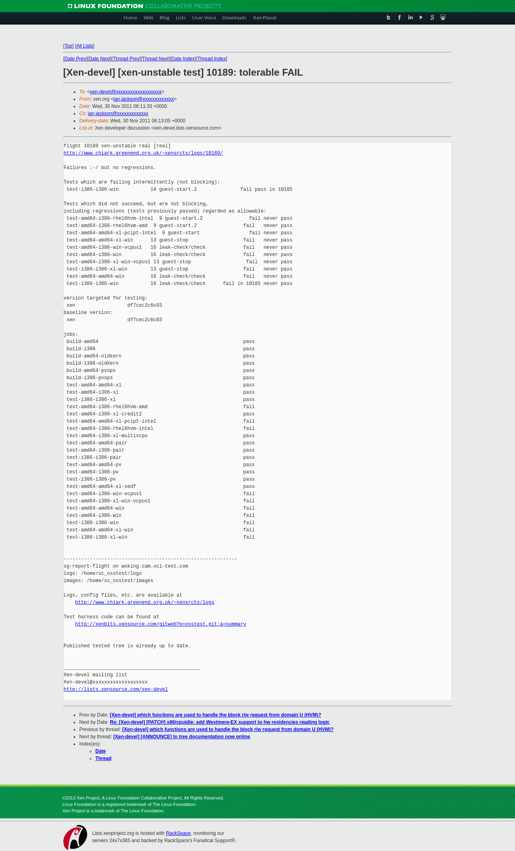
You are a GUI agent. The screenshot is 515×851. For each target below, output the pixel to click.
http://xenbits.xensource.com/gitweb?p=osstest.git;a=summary (160, 624)
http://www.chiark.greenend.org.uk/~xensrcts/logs (144, 602)
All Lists (84, 46)
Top (68, 46)
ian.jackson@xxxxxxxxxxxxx (143, 99)
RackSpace (178, 833)
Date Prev (75, 59)
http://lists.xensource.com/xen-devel (116, 689)
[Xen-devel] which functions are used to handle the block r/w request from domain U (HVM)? (215, 715)
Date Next (99, 59)
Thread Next (155, 59)
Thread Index (212, 59)
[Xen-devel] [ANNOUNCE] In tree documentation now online (181, 736)
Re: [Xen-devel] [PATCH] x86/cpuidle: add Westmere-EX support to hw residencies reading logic (220, 722)
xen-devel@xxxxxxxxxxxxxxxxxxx (126, 92)
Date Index (183, 59)
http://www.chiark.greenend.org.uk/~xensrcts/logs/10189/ (143, 153)
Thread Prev (126, 59)
